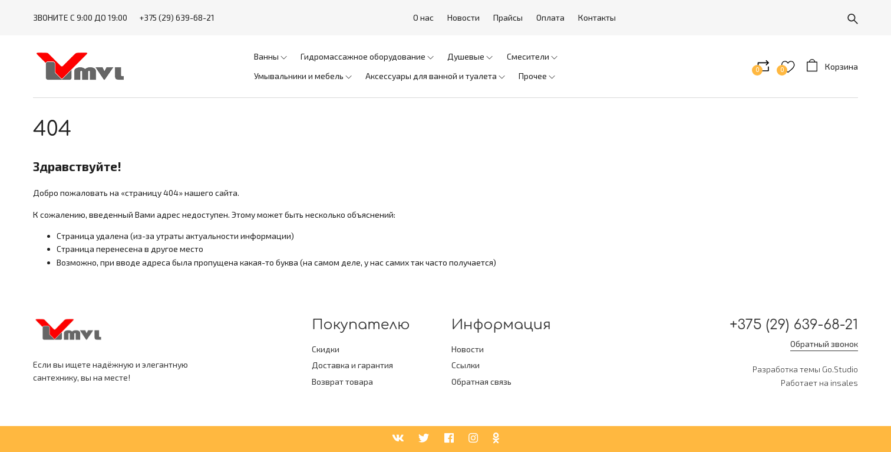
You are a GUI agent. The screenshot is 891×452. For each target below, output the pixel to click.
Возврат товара (342, 381)
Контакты (597, 17)
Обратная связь (481, 381)
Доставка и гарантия (352, 365)
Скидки (325, 349)
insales (844, 383)
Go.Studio (840, 369)
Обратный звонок (824, 344)
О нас (423, 17)
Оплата (550, 17)
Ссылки (465, 365)
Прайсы (508, 17)
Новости (463, 17)
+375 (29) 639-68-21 (176, 17)
